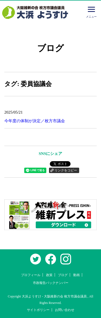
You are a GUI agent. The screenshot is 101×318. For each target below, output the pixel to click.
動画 (76, 275)
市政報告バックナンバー (50, 283)
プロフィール (30, 275)
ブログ (63, 275)
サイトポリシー (38, 310)
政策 (49, 275)
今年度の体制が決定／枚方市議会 (34, 121)
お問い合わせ (64, 310)
